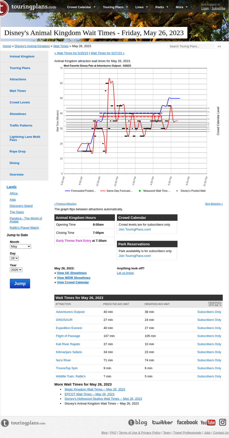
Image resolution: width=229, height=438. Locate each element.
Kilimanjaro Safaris (69, 352)
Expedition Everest (69, 328)
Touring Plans (115, 7)
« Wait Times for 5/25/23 (71, 53)
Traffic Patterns (21, 125)
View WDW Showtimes (73, 277)
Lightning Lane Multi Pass (25, 138)
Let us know (125, 273)
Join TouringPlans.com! (135, 229)
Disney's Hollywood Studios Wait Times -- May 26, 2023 (103, 398)
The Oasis (17, 212)
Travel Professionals (187, 432)
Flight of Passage (68, 336)
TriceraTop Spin (67, 368)
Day (13, 253)
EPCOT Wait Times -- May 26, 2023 (89, 394)
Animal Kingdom (22, 56)
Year (13, 265)
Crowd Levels (20, 102)
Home (7, 46)
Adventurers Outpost (70, 312)
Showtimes (18, 114)
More (182, 7)
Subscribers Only (209, 312)
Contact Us (221, 432)
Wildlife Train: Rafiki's (71, 376)
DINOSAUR (64, 320)
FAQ (113, 432)
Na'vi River (63, 360)
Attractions (18, 79)
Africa (14, 193)
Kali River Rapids (68, 344)
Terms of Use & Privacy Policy (139, 432)
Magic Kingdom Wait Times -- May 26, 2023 (95, 389)
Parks (161, 7)
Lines (141, 7)
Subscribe (219, 8)
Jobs (207, 432)
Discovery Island (21, 206)
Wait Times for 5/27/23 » (107, 53)
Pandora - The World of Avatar (26, 219)
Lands (12, 187)
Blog (104, 432)
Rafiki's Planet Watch (24, 227)
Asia (13, 199)
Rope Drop (17, 151)
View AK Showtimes (72, 273)
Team (167, 432)
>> (219, 46)
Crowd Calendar (81, 7)
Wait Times (61, 46)
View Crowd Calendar (73, 282)
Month (14, 242)
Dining (14, 163)
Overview (17, 174)
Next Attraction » (214, 204)
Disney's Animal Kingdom (32, 46)
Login (205, 8)
